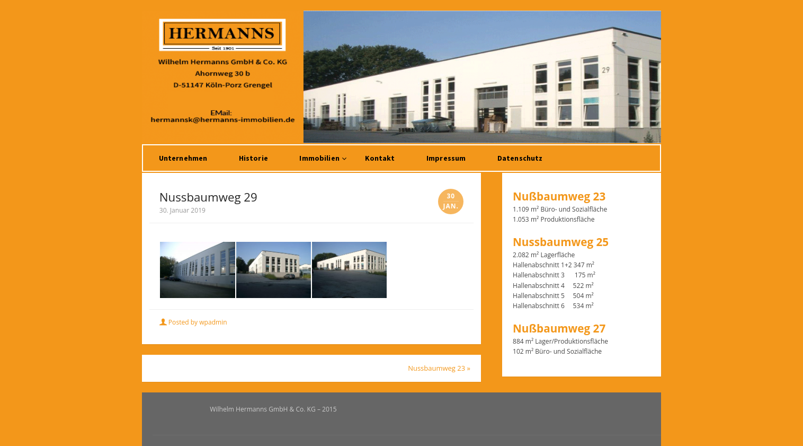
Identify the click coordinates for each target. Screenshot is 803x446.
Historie (253, 158)
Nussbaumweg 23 (439, 368)
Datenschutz (520, 158)
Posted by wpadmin (194, 322)
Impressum (446, 158)
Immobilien (319, 158)
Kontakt (380, 158)
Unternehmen (183, 158)
